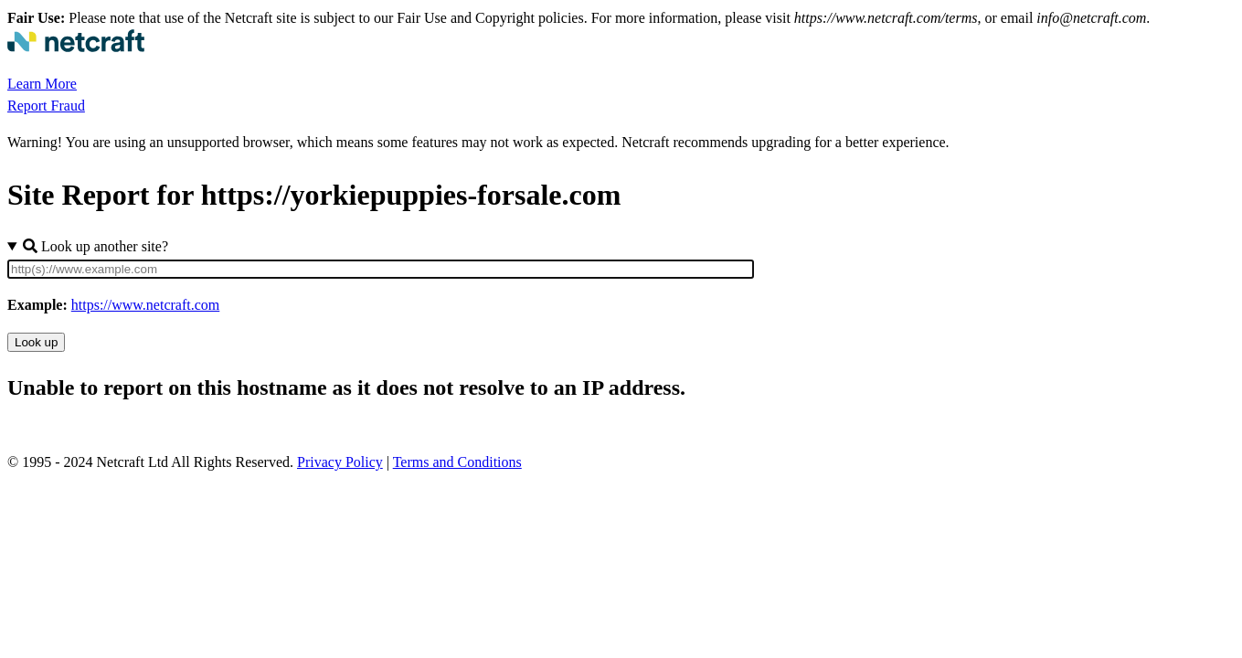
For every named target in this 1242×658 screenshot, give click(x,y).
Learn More (42, 83)
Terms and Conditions (457, 462)
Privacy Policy (340, 462)
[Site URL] (380, 269)
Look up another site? (95, 246)
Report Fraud (46, 105)
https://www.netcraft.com (145, 305)
